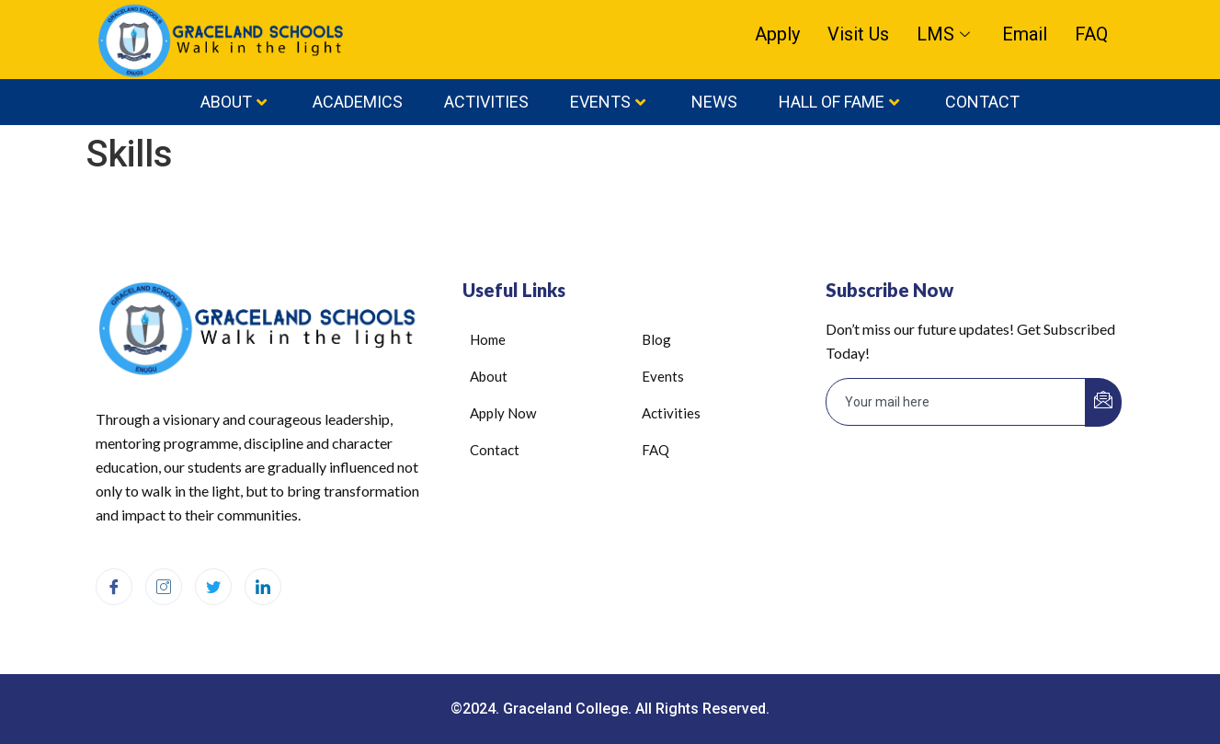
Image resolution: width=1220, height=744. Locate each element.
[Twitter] (213, 586)
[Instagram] (163, 586)
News (714, 101)
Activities (486, 101)
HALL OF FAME (839, 101)
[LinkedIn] (263, 586)
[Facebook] (114, 586)
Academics (358, 101)
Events (607, 101)
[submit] (1103, 402)
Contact (982, 101)
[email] (956, 402)
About (233, 101)
